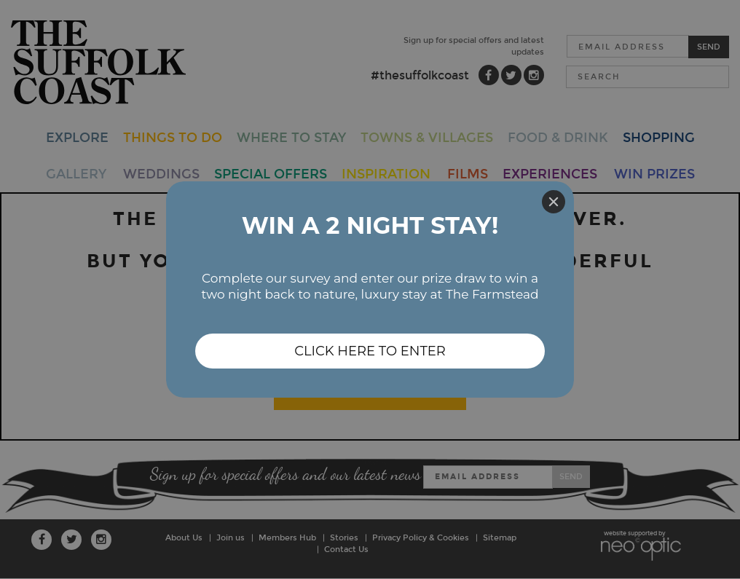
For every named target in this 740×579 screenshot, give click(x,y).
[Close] (553, 201)
